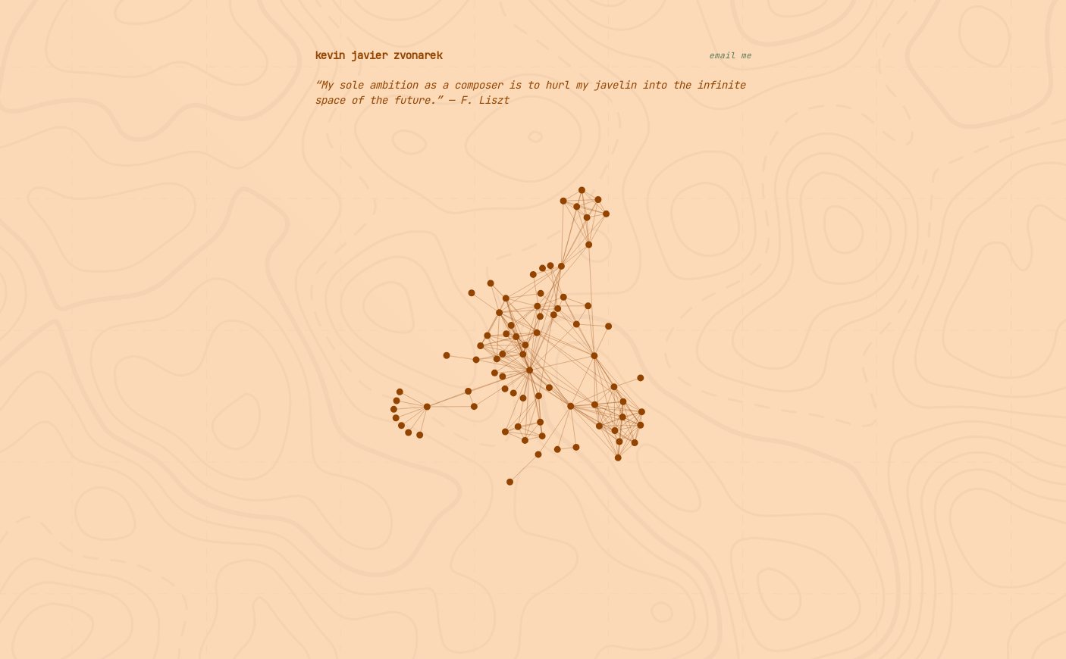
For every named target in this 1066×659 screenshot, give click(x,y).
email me (730, 55)
